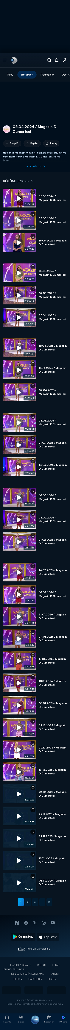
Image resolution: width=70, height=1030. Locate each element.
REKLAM (41, 965)
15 (49, 902)
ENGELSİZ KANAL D (20, 965)
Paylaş (51, 143)
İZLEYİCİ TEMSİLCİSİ (13, 969)
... (42, 902)
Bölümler (27, 74)
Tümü (10, 74)
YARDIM (54, 973)
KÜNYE (56, 965)
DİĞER (51, 979)
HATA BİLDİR (35, 979)
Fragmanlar (47, 74)
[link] (13, 60)
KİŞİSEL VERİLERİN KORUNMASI (27, 973)
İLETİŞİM (17, 979)
